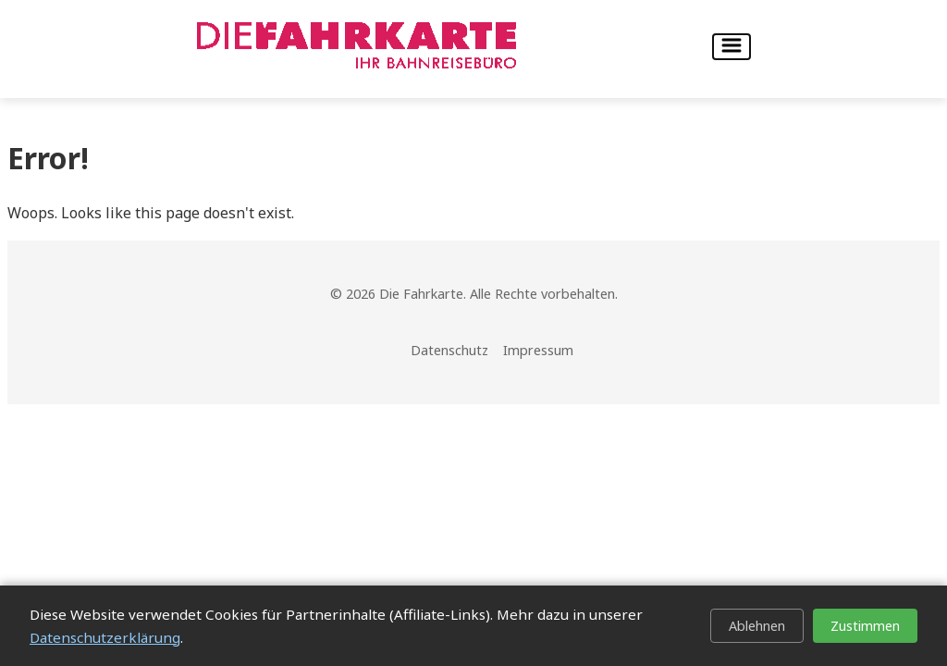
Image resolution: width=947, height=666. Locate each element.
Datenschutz (449, 350)
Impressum (538, 350)
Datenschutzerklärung (105, 637)
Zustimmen (865, 626)
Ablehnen (757, 626)
